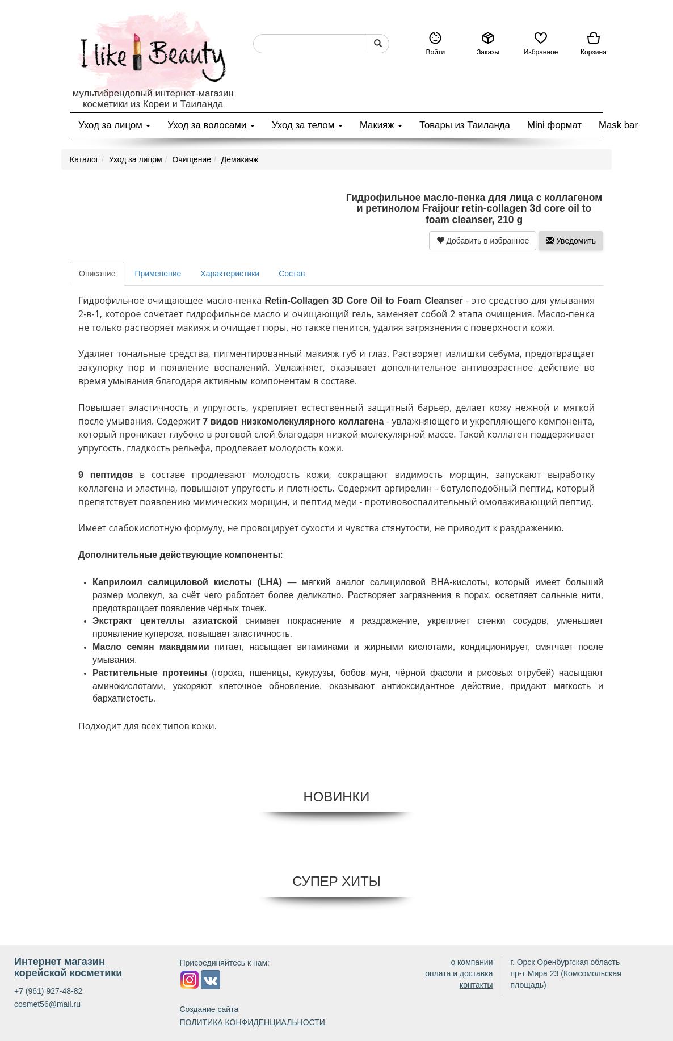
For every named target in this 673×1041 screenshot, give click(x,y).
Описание (97, 273)
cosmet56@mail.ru (47, 1004)
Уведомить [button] (571, 240)
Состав (292, 273)
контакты (476, 984)
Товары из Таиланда (464, 125)
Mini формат (554, 125)
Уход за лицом (114, 125)
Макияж (381, 125)
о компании (472, 962)
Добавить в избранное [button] (482, 240)
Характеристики (229, 273)
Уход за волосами (211, 125)
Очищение (191, 159)
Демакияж (240, 159)
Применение (157, 273)
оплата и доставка (459, 973)
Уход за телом (307, 125)
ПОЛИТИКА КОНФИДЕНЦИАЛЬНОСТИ (252, 1022)
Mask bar (618, 125)
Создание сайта (209, 1009)
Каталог (84, 159)
